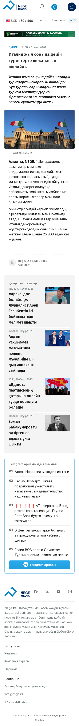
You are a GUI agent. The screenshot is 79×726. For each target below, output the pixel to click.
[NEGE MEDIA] (15, 5)
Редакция (11, 653)
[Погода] (73, 21)
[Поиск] (42, 7)
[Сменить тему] (56, 7)
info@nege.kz (13, 694)
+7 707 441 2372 (15, 702)
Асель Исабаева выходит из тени (42, 472)
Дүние (13, 47)
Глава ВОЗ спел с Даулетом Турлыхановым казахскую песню (41, 552)
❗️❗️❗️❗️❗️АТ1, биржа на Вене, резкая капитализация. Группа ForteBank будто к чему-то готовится (41, 513)
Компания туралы (16, 661)
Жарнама (10, 669)
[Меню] (72, 7)
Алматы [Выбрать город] (59, 20)
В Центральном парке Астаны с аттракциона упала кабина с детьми (40, 535)
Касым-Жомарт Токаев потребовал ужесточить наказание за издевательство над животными (39, 488)
